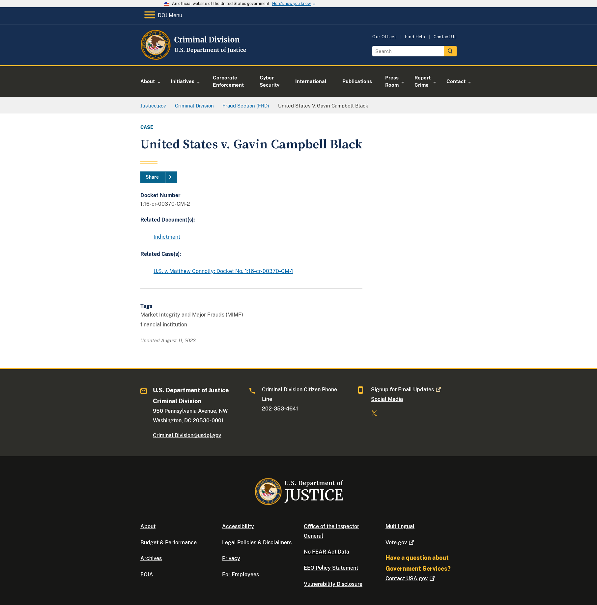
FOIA (146, 574)
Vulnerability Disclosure (333, 584)
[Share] (158, 177)
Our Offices (384, 36)
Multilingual (399, 526)
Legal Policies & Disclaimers (257, 542)
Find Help (415, 36)
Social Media (387, 399)
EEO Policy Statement (331, 568)
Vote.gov (400, 542)
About (148, 526)
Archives (151, 558)
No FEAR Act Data (326, 552)
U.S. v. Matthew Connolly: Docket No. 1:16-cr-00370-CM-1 (223, 271)
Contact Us (445, 36)
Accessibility (238, 526)
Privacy (231, 558)
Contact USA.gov (410, 578)
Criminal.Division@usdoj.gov (187, 435)
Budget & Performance (168, 542)
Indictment (167, 237)
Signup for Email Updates (406, 389)
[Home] (193, 57)
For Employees (240, 574)
